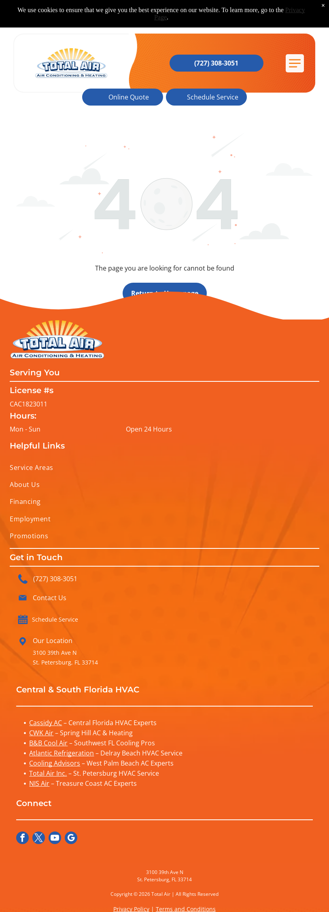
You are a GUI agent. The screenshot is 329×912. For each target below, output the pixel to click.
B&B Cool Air (48, 742)
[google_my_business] (71, 839)
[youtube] (55, 839)
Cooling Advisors (54, 763)
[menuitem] (164, 467)
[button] (295, 63)
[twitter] (38, 839)
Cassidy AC (45, 722)
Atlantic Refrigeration (61, 753)
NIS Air (39, 783)
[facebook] (22, 839)
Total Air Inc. (48, 773)
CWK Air (41, 732)
